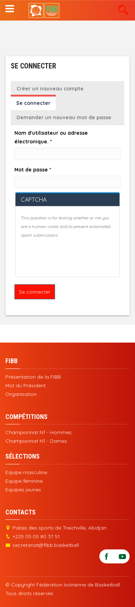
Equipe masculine (26, 472)
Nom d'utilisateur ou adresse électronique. (51, 137)
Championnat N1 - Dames (36, 441)
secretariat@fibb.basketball (46, 545)
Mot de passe (32, 169)
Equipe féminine (24, 481)
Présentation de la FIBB (33, 377)
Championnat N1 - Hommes (38, 432)
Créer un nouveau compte (50, 88)
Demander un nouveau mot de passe (64, 117)
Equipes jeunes (23, 489)
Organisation (21, 394)
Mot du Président (25, 385)
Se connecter (36, 104)
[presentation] (75, 257)
